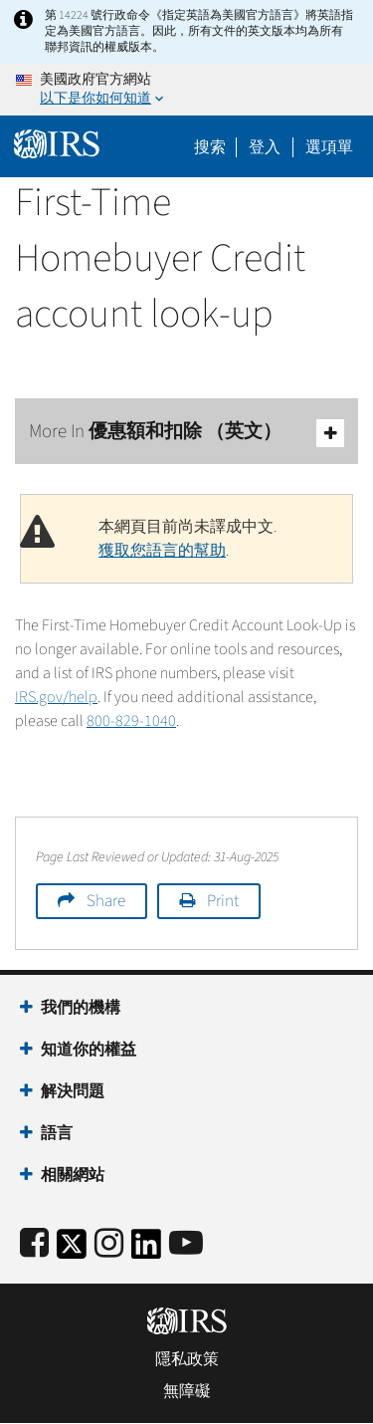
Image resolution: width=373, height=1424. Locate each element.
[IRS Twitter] (72, 1250)
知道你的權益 (88, 1050)
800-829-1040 (131, 721)
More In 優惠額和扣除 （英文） (186, 432)
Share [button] (106, 901)
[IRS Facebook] (34, 1244)
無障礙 (187, 1391)
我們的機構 (80, 1008)
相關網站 (72, 1175)
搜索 (210, 147)
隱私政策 (187, 1359)
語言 (57, 1133)
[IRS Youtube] (186, 1244)
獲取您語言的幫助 (162, 551)
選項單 (329, 147)
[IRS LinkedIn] (146, 1250)
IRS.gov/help (56, 697)
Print (223, 901)
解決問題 (72, 1091)
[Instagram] (108, 1244)
